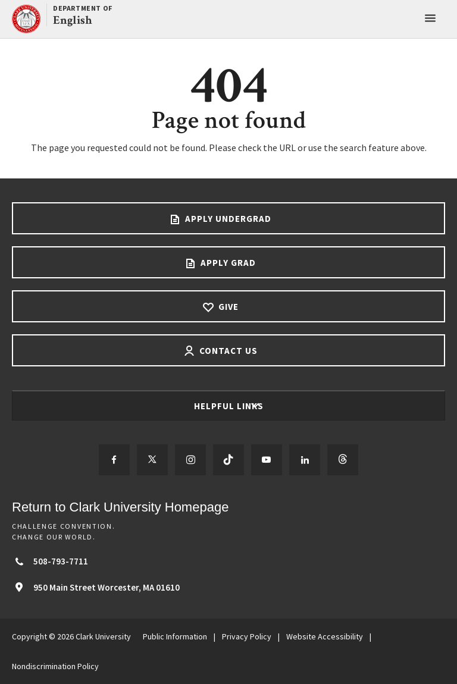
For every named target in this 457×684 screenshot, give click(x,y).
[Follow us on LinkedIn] (304, 459)
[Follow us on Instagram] (190, 459)
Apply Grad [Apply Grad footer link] (227, 262)
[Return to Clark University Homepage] (228, 507)
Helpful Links (230, 406)
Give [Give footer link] (227, 306)
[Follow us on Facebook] (114, 459)
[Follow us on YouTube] (266, 459)
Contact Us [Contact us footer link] (227, 350)
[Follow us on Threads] (342, 459)
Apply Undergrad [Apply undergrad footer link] (227, 218)
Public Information (175, 636)
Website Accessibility (324, 636)
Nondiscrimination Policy (55, 666)
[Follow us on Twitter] (152, 459)
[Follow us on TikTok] (228, 459)
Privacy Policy (246, 636)
